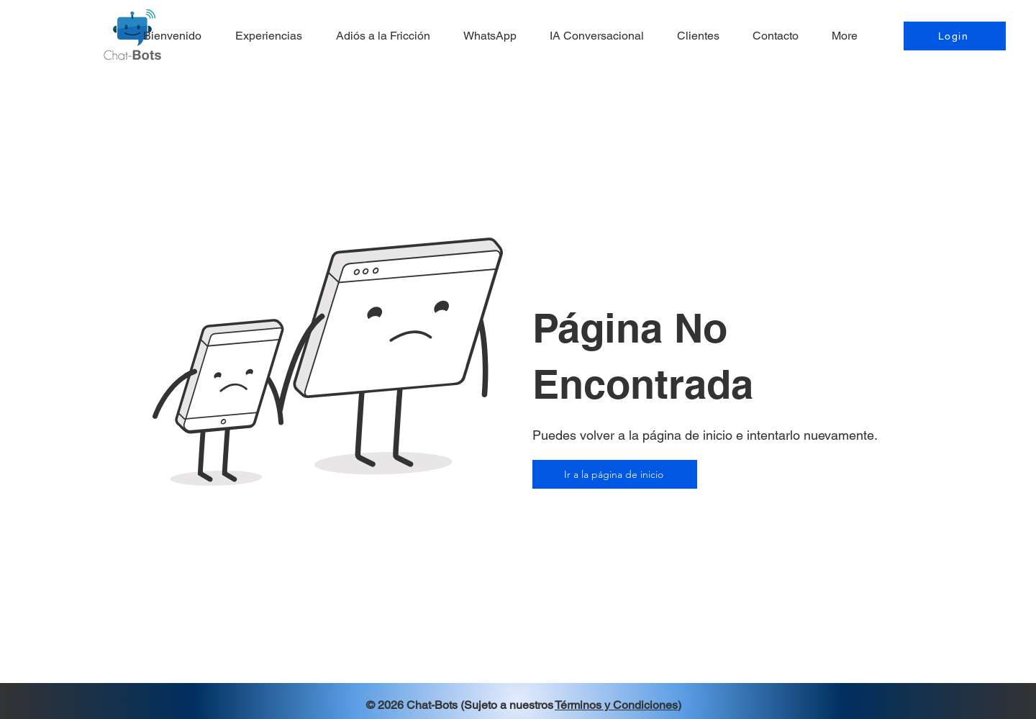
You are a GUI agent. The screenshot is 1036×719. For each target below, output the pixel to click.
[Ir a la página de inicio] (614, 474)
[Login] (955, 36)
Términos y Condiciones (616, 705)
